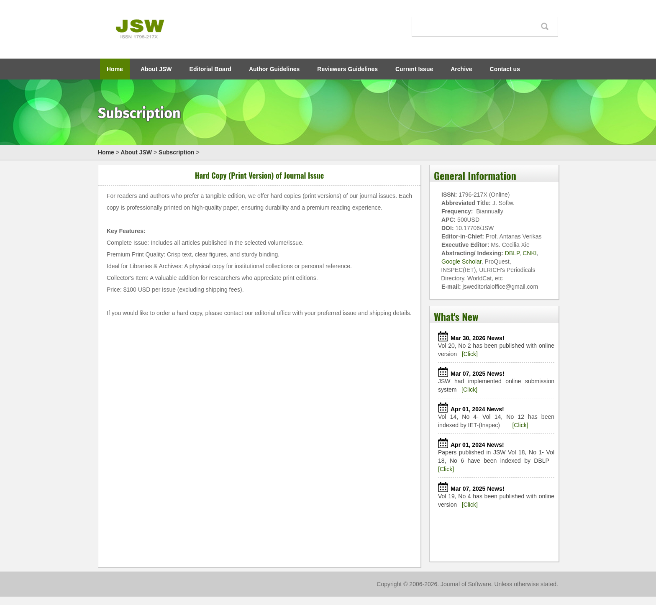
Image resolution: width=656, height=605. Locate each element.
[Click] (470, 354)
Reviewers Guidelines (347, 69)
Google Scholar (461, 261)
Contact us (505, 69)
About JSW (156, 69)
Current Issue (414, 69)
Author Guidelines (274, 69)
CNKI (529, 253)
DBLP (512, 253)
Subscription (177, 152)
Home (115, 69)
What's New (456, 316)
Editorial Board (210, 69)
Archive (461, 69)
